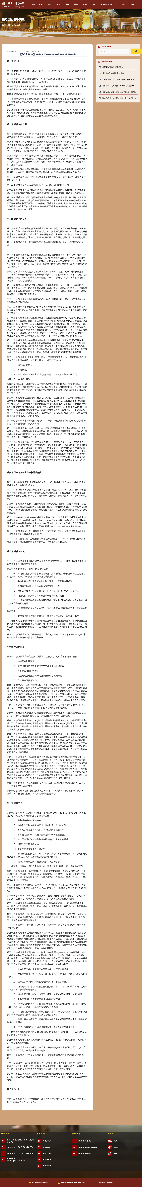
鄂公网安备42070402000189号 (73, 1182)
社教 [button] (76, 4)
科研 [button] (93, 4)
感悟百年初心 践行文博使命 (111, 73)
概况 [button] (41, 4)
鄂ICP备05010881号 (40, 1182)
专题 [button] (132, 4)
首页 (4, 25)
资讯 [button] (50, 4)
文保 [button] (84, 4)
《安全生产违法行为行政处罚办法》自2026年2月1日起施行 (118, 92)
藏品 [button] (67, 4)
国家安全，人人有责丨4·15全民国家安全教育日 (118, 86)
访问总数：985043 (105, 1182)
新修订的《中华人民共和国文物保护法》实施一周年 (118, 98)
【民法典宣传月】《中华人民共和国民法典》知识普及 (118, 79)
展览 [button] (58, 4)
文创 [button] (123, 4)
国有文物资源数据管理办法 (111, 67)
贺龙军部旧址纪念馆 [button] (108, 4)
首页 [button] (33, 4)
